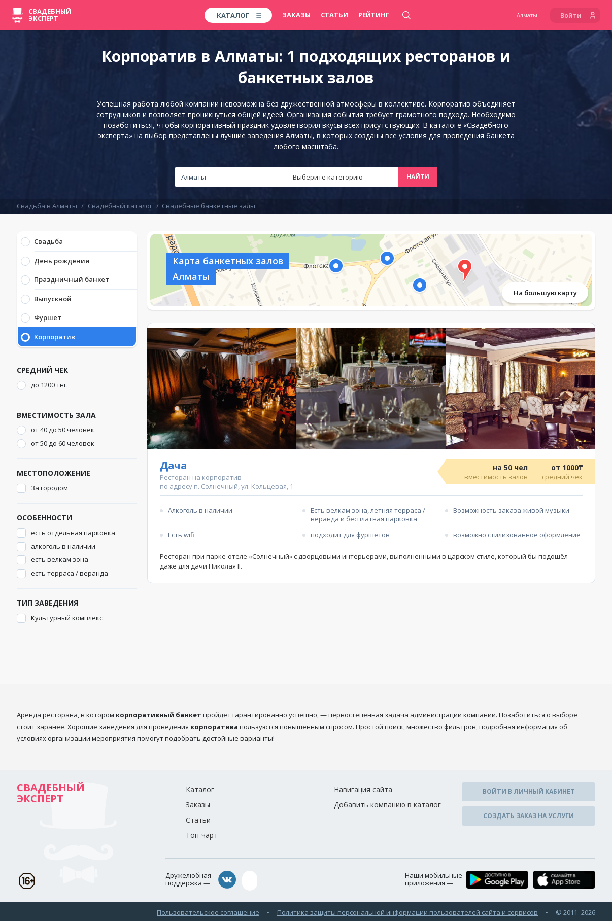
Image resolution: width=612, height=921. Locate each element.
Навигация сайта (363, 789)
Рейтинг (374, 14)
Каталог (200, 789)
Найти (417, 176)
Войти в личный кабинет (528, 791)
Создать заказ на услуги (528, 813)
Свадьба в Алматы (47, 205)
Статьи (334, 14)
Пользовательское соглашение (208, 910)
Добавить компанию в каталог (387, 804)
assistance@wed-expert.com (299, 879)
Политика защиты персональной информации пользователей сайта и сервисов (407, 910)
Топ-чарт (202, 835)
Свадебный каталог (120, 205)
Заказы (296, 14)
